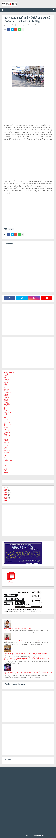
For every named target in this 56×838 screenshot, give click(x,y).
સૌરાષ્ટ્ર (6, 470)
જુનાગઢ (6, 398)
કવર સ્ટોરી (6, 380)
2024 (5, 490)
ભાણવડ (6, 438)
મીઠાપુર (6, 447)
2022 (5, 493)
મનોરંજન (6, 442)
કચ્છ (5, 377)
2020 (5, 496)
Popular (7, 683)
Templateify (21, 835)
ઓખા (5, 375)
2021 (5, 495)
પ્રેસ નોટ (6, 427)
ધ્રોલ (5, 417)
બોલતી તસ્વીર (7, 435)
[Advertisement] (28, 47)
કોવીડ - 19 (6, 383)
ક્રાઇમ (5, 385)
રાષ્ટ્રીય (6, 457)
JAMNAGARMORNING (38, 835)
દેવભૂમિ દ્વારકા (7, 412)
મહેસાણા (6, 445)
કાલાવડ (6, 382)
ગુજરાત (6, 393)
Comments (21, 683)
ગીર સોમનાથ (7, 392)
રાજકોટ (6, 453)
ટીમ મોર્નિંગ (7, 403)
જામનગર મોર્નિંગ (9, 25)
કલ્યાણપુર (6, 378)
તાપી (5, 407)
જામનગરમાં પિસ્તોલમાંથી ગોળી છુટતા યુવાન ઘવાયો (17, 628)
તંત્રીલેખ (6, 405)
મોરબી (5, 448)
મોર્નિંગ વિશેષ (7, 450)
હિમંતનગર (6, 472)
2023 (5, 492)
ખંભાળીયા (6, 388)
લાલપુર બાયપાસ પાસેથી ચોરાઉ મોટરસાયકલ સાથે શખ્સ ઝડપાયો (21, 640)
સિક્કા (5, 465)
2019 (5, 498)
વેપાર (5, 462)
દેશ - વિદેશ (6, 413)
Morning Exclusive (9, 372)
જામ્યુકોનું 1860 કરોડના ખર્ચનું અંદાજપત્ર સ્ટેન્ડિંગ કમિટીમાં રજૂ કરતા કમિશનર (25, 653)
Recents (14, 683)
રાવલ (5, 455)
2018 (5, 500)
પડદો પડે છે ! (7, 422)
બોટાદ (5, 433)
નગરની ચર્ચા (7, 418)
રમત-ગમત (6, 452)
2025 (5, 489)
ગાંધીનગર (6, 390)
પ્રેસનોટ (6, 428)
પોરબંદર (6, 425)
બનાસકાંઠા (6, 430)
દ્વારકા (5, 415)
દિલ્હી (5, 410)
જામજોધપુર (7, 395)
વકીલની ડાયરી (8, 460)
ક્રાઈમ (6, 387)
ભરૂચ (5, 437)
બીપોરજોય (7, 432)
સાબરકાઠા (6, 463)
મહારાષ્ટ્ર (6, 443)
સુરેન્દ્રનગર (7, 468)
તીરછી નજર (7, 408)
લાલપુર (6, 458)
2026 (5, 487)
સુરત (5, 467)
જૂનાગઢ (6, 400)
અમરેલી (6, 373)
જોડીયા (6, 402)
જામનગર (31, 25)
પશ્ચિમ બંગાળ (7, 423)
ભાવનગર (6, 440)
